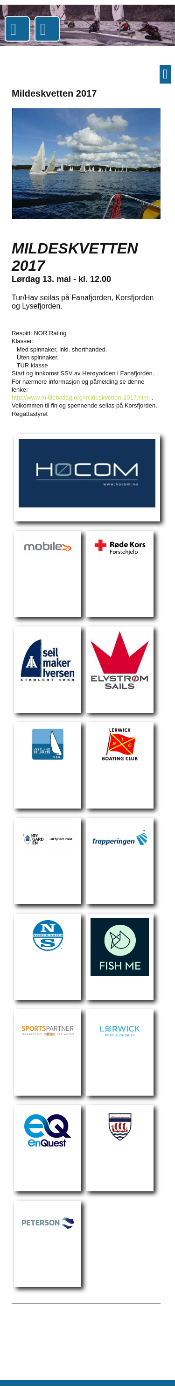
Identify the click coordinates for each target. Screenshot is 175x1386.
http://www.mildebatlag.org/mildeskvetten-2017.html (81, 397)
